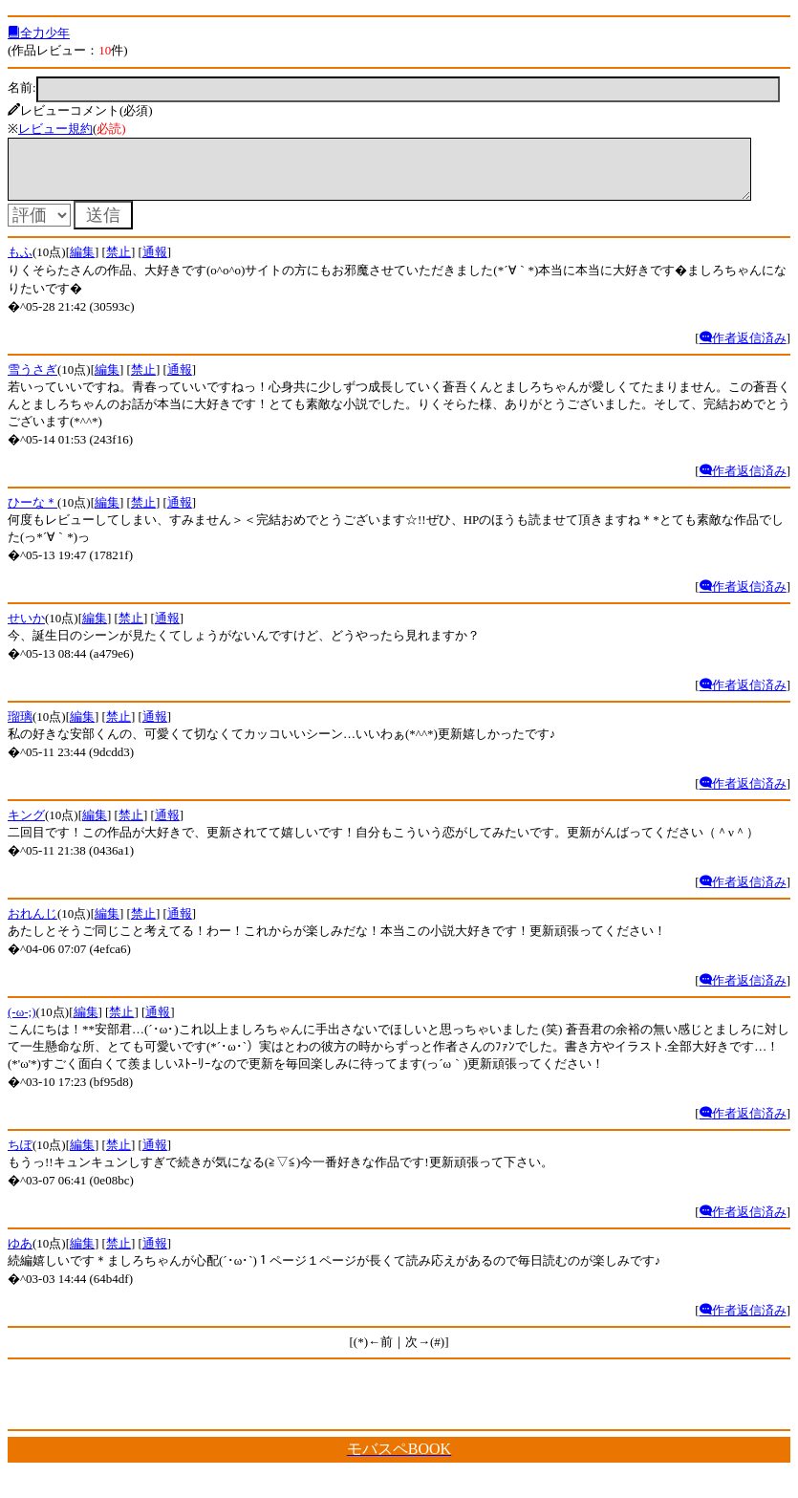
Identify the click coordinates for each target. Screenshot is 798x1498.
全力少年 (39, 33)
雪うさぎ (32, 381)
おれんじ (32, 925)
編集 (82, 263)
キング (26, 826)
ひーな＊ (32, 514)
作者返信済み (743, 349)
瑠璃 (20, 728)
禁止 (118, 263)
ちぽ (20, 1156)
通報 (154, 263)
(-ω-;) (22, 1023)
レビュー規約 (55, 128)
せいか (26, 629)
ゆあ (20, 1255)
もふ (20, 263)
